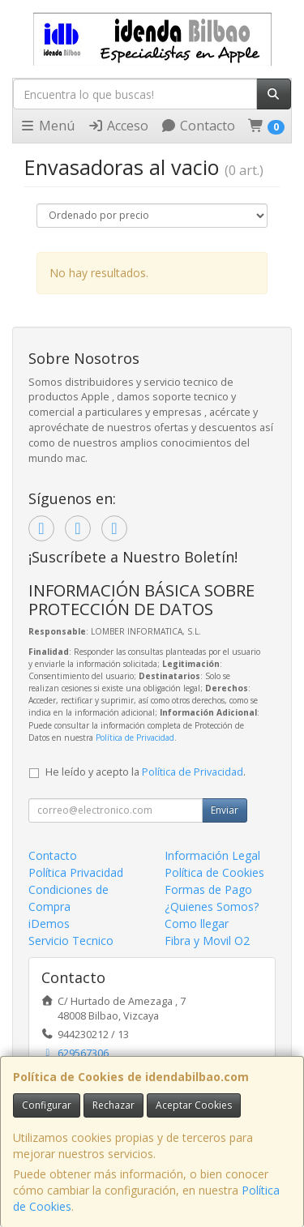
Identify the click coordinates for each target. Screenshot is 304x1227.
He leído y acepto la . (145, 772)
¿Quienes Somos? (212, 906)
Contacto (198, 126)
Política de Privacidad (135, 737)
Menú (47, 126)
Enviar (224, 810)
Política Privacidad (75, 872)
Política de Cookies (214, 872)
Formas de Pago (208, 889)
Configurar (46, 1105)
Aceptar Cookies (194, 1105)
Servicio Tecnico (70, 940)
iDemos (49, 923)
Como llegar (197, 923)
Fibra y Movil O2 (207, 940)
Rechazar (113, 1105)
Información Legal (212, 855)
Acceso (118, 126)
